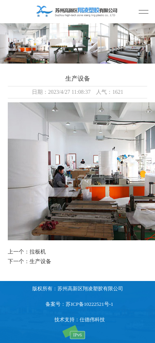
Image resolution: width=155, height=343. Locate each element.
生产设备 (40, 261)
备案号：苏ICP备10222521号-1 (79, 304)
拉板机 (38, 252)
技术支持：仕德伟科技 (79, 319)
